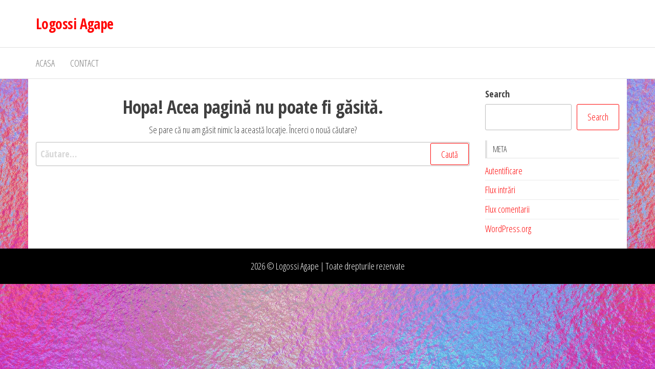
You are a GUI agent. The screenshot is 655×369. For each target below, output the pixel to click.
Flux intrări (500, 189)
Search (497, 94)
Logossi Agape (75, 23)
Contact (84, 63)
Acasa (45, 63)
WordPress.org (508, 228)
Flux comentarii (507, 209)
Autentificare (503, 171)
